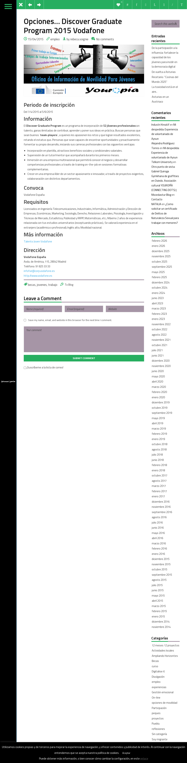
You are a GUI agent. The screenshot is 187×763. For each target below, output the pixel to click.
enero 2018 (158, 470)
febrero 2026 (159, 241)
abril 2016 (157, 538)
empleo (55, 39)
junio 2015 (158, 590)
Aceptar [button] (126, 753)
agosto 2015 (159, 580)
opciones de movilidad (164, 703)
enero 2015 (158, 616)
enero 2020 (158, 397)
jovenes (42, 284)
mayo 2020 (158, 376)
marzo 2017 (159, 486)
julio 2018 (157, 454)
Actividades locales (163, 650)
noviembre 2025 (161, 256)
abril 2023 (157, 303)
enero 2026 (158, 246)
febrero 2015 (159, 611)
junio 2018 (158, 460)
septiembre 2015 (162, 575)
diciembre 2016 (160, 502)
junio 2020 (158, 371)
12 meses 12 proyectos (165, 645)
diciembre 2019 (160, 402)
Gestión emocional (162, 692)
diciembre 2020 (160, 361)
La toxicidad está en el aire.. (165, 89)
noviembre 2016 (161, 507)
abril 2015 (157, 601)
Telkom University (162, 162)
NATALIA (156, 204)
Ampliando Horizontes (165, 656)
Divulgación (158, 677)
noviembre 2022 (161, 324)
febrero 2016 (159, 548)
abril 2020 (157, 381)
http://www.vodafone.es (38, 276)
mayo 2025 (158, 272)
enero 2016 (158, 554)
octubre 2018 (159, 444)
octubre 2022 (159, 329)
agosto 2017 (159, 481)
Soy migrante (159, 739)
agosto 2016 (159, 517)
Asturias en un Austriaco (160, 99)
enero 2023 (158, 319)
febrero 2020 (159, 392)
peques (156, 713)
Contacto (156, 199)
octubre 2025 (159, 261)
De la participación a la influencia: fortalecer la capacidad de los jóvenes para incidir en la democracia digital (165, 57)
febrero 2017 (159, 491)
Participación (159, 708)
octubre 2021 (159, 345)
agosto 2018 (159, 449)
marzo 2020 (159, 387)
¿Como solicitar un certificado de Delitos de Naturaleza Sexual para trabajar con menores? (165, 213)
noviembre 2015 (161, 564)
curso (155, 666)
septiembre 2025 (162, 267)
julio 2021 (157, 350)
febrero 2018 (159, 465)
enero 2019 (158, 439)
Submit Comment (84, 358)
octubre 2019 (159, 408)
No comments (105, 39)
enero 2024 (158, 293)
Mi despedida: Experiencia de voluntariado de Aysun (165, 152)
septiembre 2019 (162, 413)
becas (31, 284)
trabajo (52, 284)
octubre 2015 (159, 569)
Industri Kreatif (160, 124)
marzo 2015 (159, 606)
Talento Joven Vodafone (38, 241)
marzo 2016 (159, 543)
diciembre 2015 (160, 559)
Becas (155, 661)
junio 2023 (158, 298)
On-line (156, 697)
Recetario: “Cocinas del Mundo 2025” (165, 79)
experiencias (159, 687)
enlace (144, 758)
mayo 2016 (158, 533)
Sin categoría (159, 734)
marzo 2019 (159, 428)
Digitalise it (158, 671)
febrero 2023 (159, 314)
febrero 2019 (159, 434)
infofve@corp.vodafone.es (39, 271)
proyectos (158, 718)
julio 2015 (157, 585)
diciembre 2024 (160, 282)
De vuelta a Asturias (164, 72)
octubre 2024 (159, 287)
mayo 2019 (158, 418)
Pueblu (156, 723)
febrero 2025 (159, 277)
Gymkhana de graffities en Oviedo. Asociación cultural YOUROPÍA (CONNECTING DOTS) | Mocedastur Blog (165, 185)
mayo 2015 (158, 595)
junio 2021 (158, 355)
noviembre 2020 (161, 366)
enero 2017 (158, 496)
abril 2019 (157, 423)
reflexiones (158, 729)
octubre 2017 (159, 475)
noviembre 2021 (161, 340)
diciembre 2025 (160, 251)
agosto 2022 (159, 335)
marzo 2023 (159, 308)
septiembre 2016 (162, 512)
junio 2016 (158, 528)
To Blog (69, 285)
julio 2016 (157, 522)
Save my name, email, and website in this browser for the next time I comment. (70, 320)
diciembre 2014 (160, 621)
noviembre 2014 (161, 627)
